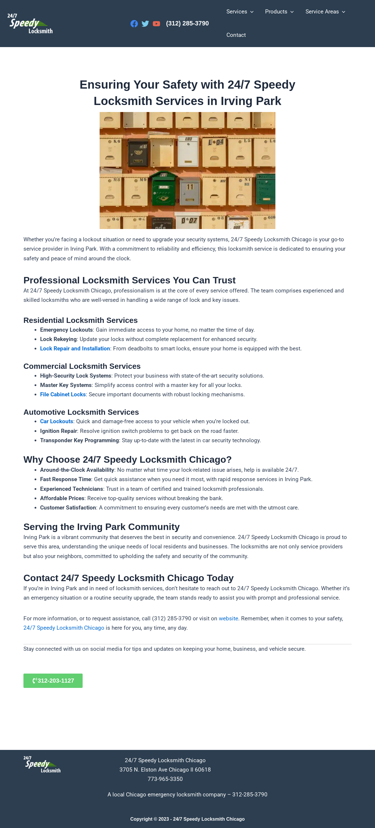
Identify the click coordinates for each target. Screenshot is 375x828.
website (228, 618)
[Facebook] (134, 23)
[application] (250, 11)
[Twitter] (145, 23)
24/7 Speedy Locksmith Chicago (63, 627)
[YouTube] (156, 23)
